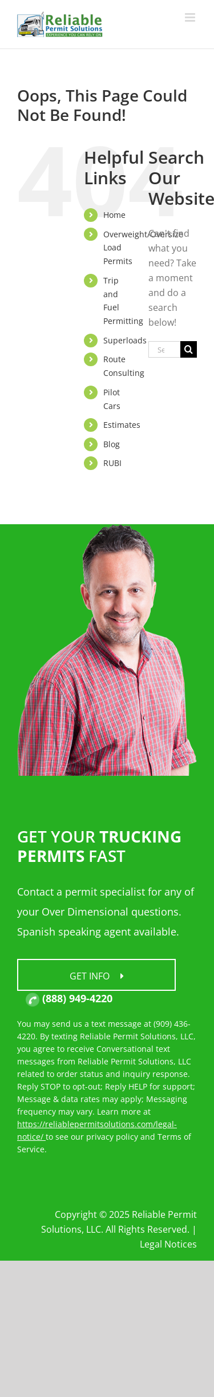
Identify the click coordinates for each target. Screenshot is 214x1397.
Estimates (121, 424)
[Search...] (164, 349)
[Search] (188, 349)
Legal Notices (168, 1244)
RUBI (112, 462)
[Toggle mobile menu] (191, 17)
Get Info (97, 976)
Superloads (125, 340)
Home (114, 214)
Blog (111, 444)
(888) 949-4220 (69, 998)
